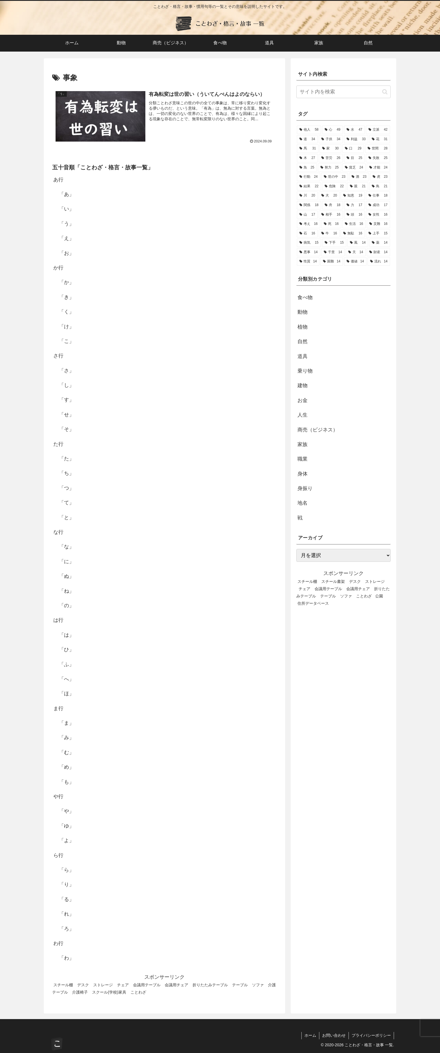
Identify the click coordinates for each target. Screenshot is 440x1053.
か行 (58, 268)
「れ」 (66, 914)
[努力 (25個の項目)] (329, 167)
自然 (302, 341)
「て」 (66, 502)
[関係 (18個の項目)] (309, 205)
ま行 (58, 708)
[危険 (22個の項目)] (334, 186)
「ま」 (66, 723)
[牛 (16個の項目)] (329, 233)
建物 (302, 385)
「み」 (66, 737)
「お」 (66, 253)
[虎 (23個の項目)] (380, 177)
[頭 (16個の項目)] (354, 215)
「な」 (66, 546)
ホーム (310, 1035)
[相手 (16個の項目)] (331, 215)
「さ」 (66, 370)
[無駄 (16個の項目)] (353, 233)
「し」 (66, 385)
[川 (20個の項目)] (307, 195)
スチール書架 (333, 581)
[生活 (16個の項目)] (354, 224)
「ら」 (66, 870)
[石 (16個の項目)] (307, 233)
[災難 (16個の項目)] (378, 224)
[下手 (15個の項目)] (334, 243)
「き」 (66, 297)
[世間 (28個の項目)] (377, 148)
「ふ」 (66, 664)
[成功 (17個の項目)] (378, 205)
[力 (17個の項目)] (354, 205)
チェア (123, 985)
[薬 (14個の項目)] (379, 243)
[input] (343, 92)
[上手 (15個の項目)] (378, 233)
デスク (83, 985)
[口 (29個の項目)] (353, 148)
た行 (58, 444)
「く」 (66, 312)
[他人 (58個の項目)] (309, 130)
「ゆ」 (66, 826)
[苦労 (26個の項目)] (331, 158)
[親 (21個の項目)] (357, 186)
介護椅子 (80, 992)
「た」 (66, 458)
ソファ (258, 985)
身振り (305, 488)
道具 (302, 356)
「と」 (66, 517)
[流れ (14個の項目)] (379, 261)
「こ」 (66, 341)
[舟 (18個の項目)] (332, 205)
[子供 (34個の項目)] (331, 139)
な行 (58, 532)
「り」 (66, 884)
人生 (302, 415)
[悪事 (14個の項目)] (308, 252)
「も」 (66, 782)
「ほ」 (66, 693)
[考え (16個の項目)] (308, 224)
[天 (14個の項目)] (356, 252)
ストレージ (103, 985)
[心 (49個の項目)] (332, 130)
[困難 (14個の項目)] (331, 261)
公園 (379, 596)
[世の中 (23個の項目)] (334, 177)
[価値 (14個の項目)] (355, 261)
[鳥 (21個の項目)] (379, 186)
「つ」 (66, 488)
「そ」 (66, 429)
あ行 (58, 180)
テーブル (240, 985)
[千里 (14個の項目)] (333, 252)
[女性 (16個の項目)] (378, 215)
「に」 (66, 561)
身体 (302, 474)
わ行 (58, 943)
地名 (302, 503)
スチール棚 (63, 985)
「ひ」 (66, 649)
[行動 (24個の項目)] (308, 177)
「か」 (66, 282)
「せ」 (66, 414)
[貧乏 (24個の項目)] (354, 167)
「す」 (66, 400)
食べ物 (305, 297)
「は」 (66, 635)
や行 (58, 796)
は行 (58, 620)
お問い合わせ (334, 1035)
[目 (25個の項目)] (354, 158)
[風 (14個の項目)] (357, 243)
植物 (302, 327)
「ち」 (66, 473)
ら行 (58, 855)
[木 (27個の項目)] (307, 158)
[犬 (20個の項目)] (329, 195)
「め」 (66, 767)
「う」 (66, 224)
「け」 (66, 326)
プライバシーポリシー (371, 1035)
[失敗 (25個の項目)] (378, 158)
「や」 (66, 811)
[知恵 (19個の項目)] (353, 195)
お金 (302, 400)
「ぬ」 (66, 576)
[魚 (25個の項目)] (307, 167)
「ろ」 (66, 929)
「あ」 (66, 194)
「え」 (66, 238)
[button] (385, 92)
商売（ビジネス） (317, 430)
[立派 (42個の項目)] (378, 130)
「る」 (66, 899)
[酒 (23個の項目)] (359, 177)
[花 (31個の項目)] (379, 139)
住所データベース (313, 603)
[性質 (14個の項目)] (308, 261)
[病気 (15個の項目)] (309, 243)
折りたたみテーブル (210, 985)
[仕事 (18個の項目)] (378, 195)
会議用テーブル (147, 985)
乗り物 (305, 371)
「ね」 (66, 591)
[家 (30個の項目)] (330, 148)
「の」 (66, 605)
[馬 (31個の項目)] (307, 148)
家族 (302, 444)
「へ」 (66, 679)
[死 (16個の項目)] (331, 224)
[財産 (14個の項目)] (378, 252)
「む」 (66, 752)
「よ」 (66, 840)
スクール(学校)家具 (109, 992)
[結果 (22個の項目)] (309, 186)
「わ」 (66, 958)
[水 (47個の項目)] (354, 130)
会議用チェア (176, 985)
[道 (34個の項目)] (307, 139)
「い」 (66, 209)
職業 (302, 459)
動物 (302, 312)
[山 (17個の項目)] (307, 215)
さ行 (58, 356)
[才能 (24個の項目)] (378, 167)
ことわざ (138, 992)
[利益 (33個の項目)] (356, 139)
